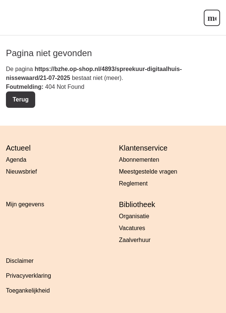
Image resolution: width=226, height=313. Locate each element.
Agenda (16, 159)
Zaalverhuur (134, 240)
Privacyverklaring (28, 275)
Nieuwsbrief (21, 171)
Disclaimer (20, 261)
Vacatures (132, 228)
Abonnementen (139, 159)
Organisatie (134, 216)
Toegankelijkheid (28, 290)
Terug (21, 99)
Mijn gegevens (25, 204)
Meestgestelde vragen (148, 171)
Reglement (133, 183)
